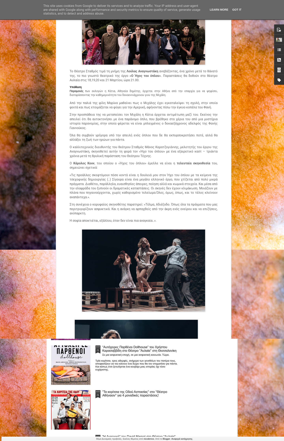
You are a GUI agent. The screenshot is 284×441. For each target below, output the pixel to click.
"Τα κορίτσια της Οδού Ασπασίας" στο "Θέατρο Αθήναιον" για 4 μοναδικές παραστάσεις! (134, 393)
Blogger (166, 439)
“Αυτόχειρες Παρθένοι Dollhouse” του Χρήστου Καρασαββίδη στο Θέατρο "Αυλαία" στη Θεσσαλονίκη (139, 348)
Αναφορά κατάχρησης (181, 439)
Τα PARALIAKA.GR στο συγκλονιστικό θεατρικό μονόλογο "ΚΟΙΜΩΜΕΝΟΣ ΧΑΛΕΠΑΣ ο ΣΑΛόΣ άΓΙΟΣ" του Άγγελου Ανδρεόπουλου (135, 216)
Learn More (219, 9)
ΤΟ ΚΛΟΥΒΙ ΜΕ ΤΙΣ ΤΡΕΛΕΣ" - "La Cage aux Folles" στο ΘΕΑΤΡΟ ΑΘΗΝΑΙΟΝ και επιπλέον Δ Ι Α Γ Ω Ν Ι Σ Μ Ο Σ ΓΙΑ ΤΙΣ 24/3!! (140, 306)
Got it (237, 9)
